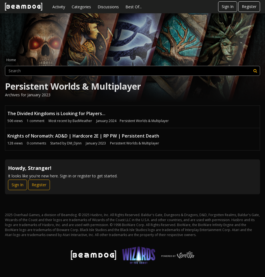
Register (249, 6)
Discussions (108, 6)
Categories (81, 6)
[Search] (255, 71)
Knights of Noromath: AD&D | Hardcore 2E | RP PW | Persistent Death (83, 136)
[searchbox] (132, 71)
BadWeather (82, 120)
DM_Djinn (74, 143)
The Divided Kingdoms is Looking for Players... (56, 113)
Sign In (228, 6)
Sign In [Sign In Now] (17, 184)
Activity (58, 6)
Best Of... (133, 6)
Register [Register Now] (39, 184)
